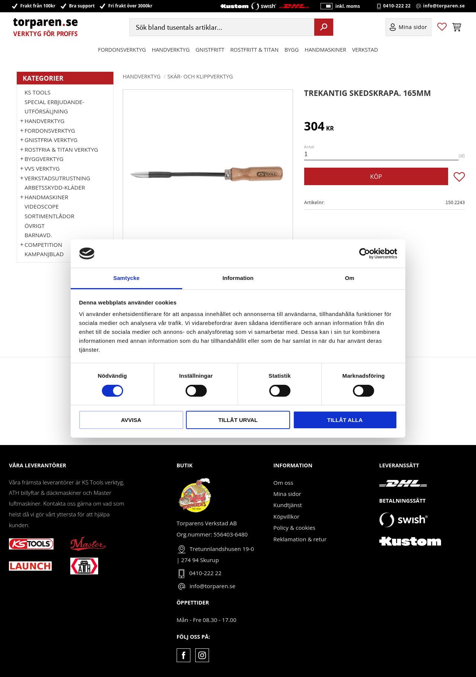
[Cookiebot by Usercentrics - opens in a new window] (364, 253)
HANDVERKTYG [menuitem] (171, 49)
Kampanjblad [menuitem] (44, 254)
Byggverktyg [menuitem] (44, 158)
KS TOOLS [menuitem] (38, 92)
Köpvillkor (286, 516)
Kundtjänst (287, 505)
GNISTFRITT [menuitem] (210, 49)
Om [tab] (349, 278)
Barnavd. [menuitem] (38, 235)
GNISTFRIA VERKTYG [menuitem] (51, 140)
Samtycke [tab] (126, 278)
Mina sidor (287, 493)
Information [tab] (238, 278)
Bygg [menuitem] (291, 49)
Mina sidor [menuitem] (413, 27)
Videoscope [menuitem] (42, 206)
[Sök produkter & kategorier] (221, 27)
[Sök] (323, 27)
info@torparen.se (444, 6)
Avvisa (131, 420)
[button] (442, 27)
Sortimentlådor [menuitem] (49, 216)
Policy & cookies (294, 527)
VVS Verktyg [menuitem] (42, 168)
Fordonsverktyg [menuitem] (122, 49)
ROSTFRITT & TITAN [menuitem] (254, 49)
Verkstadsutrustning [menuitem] (57, 178)
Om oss (283, 482)
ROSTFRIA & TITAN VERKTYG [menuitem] (61, 149)
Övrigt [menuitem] (35, 225)
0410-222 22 (397, 6)
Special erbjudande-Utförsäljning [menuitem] (54, 106)
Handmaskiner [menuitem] (325, 49)
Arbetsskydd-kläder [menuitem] (55, 187)
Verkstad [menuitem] (365, 49)
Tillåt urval (238, 420)
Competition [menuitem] (43, 244)
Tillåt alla (345, 420)
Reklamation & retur (300, 539)
